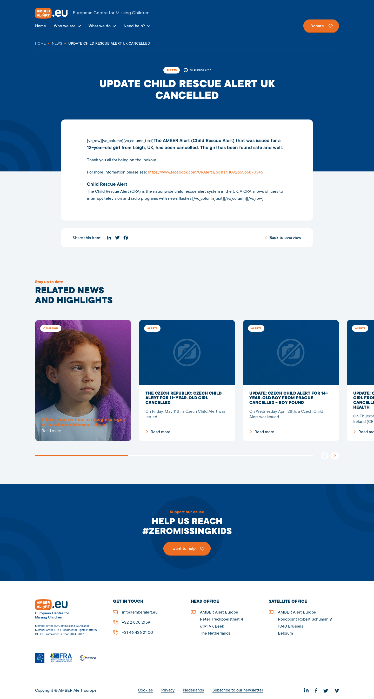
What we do (100, 26)
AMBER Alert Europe (187, 13)
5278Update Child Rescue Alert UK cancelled (83, 380)
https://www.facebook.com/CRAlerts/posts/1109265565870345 (205, 172)
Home (40, 26)
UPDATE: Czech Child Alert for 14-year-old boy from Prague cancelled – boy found (291, 380)
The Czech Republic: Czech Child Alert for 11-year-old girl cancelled (187, 380)
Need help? (134, 26)
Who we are (65, 26)
